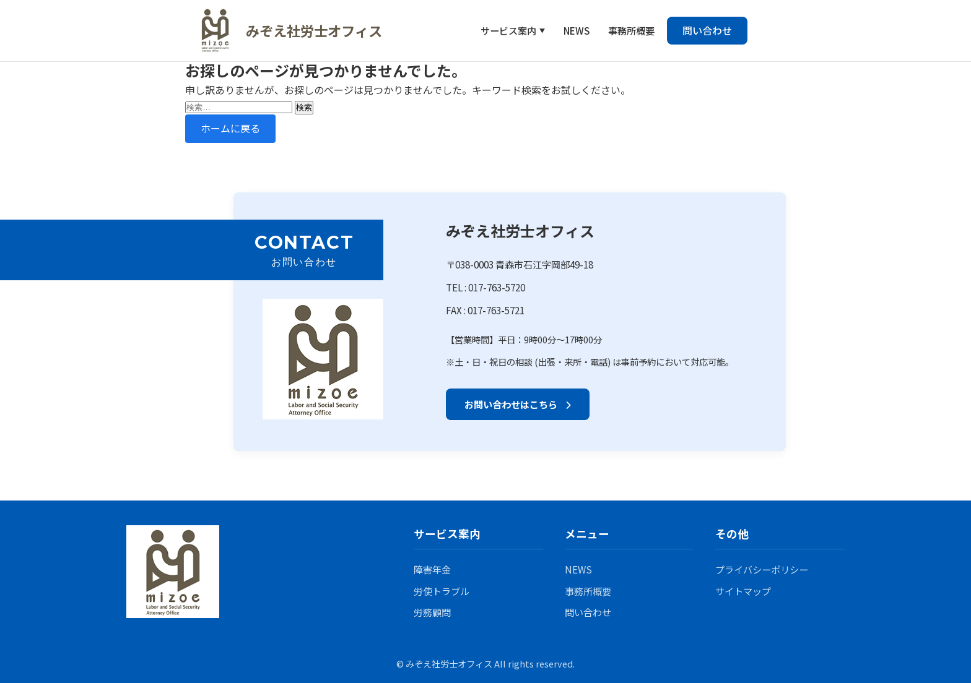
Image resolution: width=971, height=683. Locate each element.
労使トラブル (441, 591)
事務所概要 (631, 30)
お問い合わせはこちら (517, 404)
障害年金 (432, 569)
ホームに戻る (230, 128)
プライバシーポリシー (761, 569)
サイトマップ (743, 591)
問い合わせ (707, 30)
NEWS (577, 30)
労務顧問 (432, 612)
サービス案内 (508, 30)
